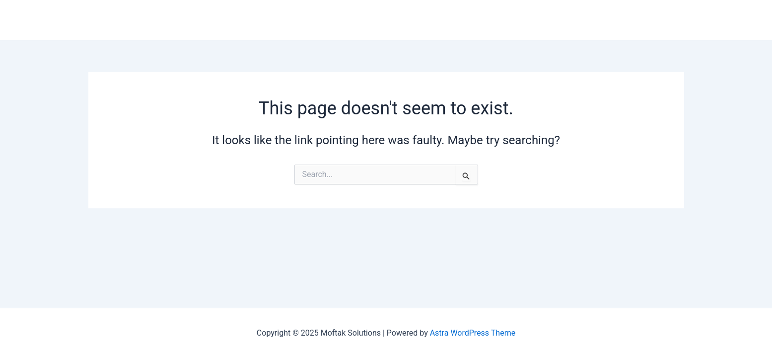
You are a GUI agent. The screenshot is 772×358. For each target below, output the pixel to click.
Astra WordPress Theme (472, 333)
